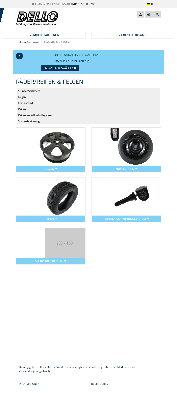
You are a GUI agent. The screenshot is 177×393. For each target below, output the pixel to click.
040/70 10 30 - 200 (83, 4)
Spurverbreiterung (29, 121)
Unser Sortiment (29, 42)
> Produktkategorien (44, 35)
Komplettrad (25, 103)
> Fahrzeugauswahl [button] (133, 35)
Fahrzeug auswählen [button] (60, 68)
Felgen (22, 97)
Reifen (22, 109)
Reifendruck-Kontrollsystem (35, 115)
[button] (153, 4)
